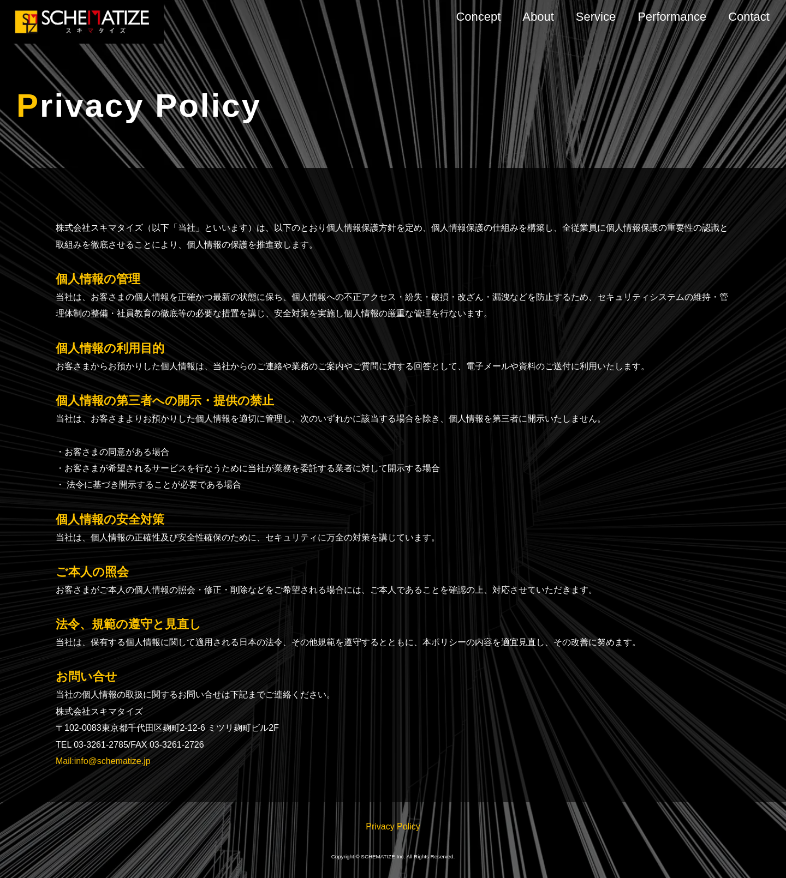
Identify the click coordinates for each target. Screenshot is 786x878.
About (538, 16)
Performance (672, 16)
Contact (749, 16)
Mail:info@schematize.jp (103, 761)
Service (596, 16)
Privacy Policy (393, 826)
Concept (478, 16)
